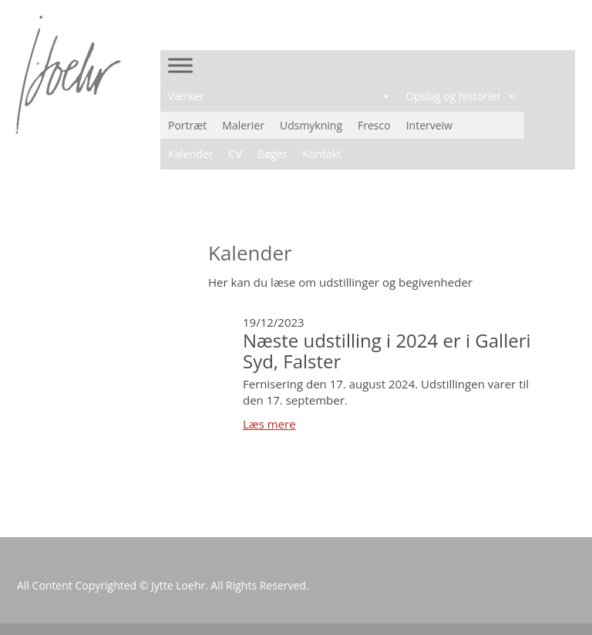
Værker (279, 96)
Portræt (187, 125)
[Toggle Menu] (180, 65)
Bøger (272, 153)
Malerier (243, 125)
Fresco (374, 125)
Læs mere (269, 424)
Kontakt (321, 153)
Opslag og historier (461, 96)
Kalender (190, 153)
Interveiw (429, 125)
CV (234, 153)
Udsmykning (311, 125)
